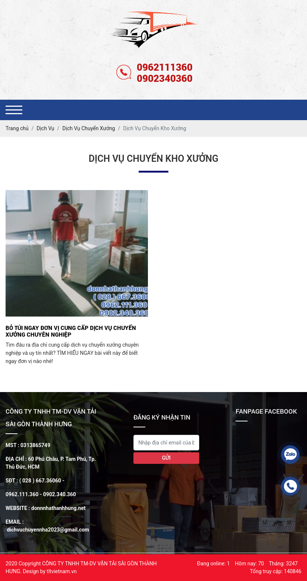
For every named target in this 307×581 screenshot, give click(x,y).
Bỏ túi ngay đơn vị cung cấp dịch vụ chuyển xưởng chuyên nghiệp (71, 331)
